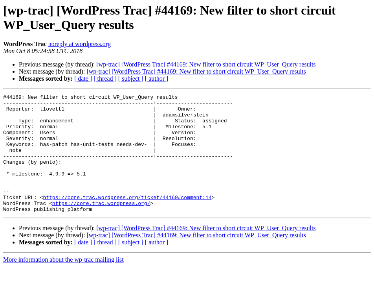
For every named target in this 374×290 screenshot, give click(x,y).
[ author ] (157, 78)
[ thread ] (105, 78)
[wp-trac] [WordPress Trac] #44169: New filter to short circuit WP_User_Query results (205, 64)
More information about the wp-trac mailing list (63, 283)
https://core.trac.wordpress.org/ (101, 225)
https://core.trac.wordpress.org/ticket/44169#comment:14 (127, 218)
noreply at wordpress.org (79, 44)
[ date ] (83, 78)
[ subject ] (130, 78)
